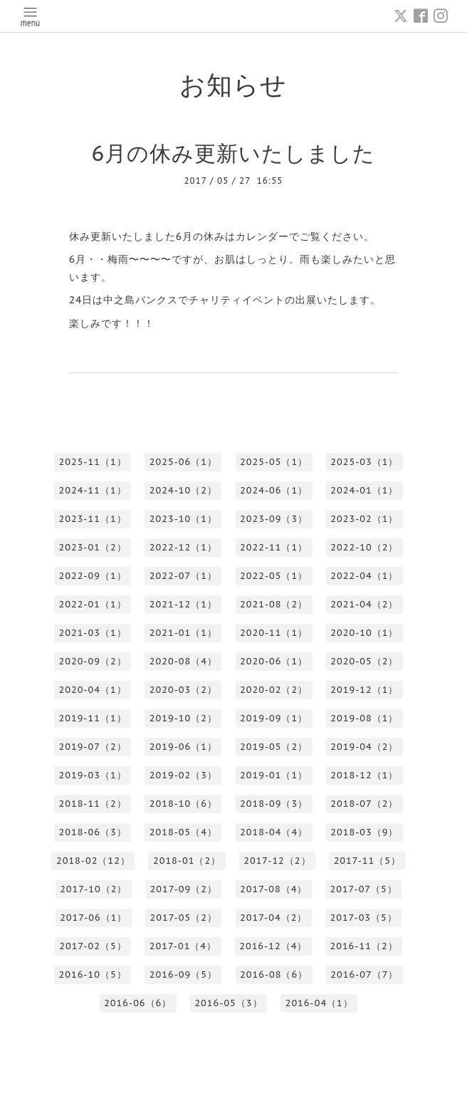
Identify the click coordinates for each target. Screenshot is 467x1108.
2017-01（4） (182, 946)
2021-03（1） (92, 633)
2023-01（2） (92, 547)
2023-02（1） (364, 519)
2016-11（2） (363, 946)
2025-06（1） (183, 462)
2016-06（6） (138, 1003)
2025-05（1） (274, 462)
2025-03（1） (364, 462)
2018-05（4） (183, 832)
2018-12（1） (364, 775)
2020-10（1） (364, 633)
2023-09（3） (274, 519)
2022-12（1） (183, 547)
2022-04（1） (364, 576)
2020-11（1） (274, 633)
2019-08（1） (364, 718)
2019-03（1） (92, 775)
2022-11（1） (274, 547)
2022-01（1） (92, 604)
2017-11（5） (367, 860)
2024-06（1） (274, 490)
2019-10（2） (183, 718)
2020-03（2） (183, 690)
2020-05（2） (364, 661)
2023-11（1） (92, 519)
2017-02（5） (92, 946)
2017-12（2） (276, 860)
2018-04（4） (274, 832)
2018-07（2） (364, 804)
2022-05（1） (274, 576)
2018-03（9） (364, 832)
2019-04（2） (364, 747)
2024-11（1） (92, 490)
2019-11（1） (92, 718)
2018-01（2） (187, 860)
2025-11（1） (92, 462)
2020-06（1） (274, 661)
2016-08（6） (274, 974)
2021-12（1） (183, 604)
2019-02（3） (183, 775)
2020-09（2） (92, 661)
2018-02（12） (93, 860)
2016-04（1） (319, 1003)
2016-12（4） (273, 946)
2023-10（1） (183, 519)
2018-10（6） (183, 804)
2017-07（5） (363, 889)
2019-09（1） (274, 718)
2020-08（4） (183, 661)
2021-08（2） (274, 604)
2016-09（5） (183, 974)
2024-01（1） (364, 490)
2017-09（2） (183, 889)
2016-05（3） (228, 1003)
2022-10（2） (364, 547)
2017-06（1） (93, 917)
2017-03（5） (363, 917)
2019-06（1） (183, 747)
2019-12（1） (364, 690)
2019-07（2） (92, 747)
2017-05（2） (183, 917)
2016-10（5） (92, 974)
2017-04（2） (273, 917)
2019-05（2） (274, 747)
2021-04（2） (364, 604)
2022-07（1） (183, 576)
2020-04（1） (92, 690)
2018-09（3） (274, 804)
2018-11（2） (92, 804)
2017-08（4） (273, 889)
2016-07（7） (364, 974)
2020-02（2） (274, 690)
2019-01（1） (274, 775)
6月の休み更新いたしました (234, 153)
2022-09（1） (92, 576)
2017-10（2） (93, 889)
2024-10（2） (183, 490)
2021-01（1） (183, 633)
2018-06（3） (92, 832)
